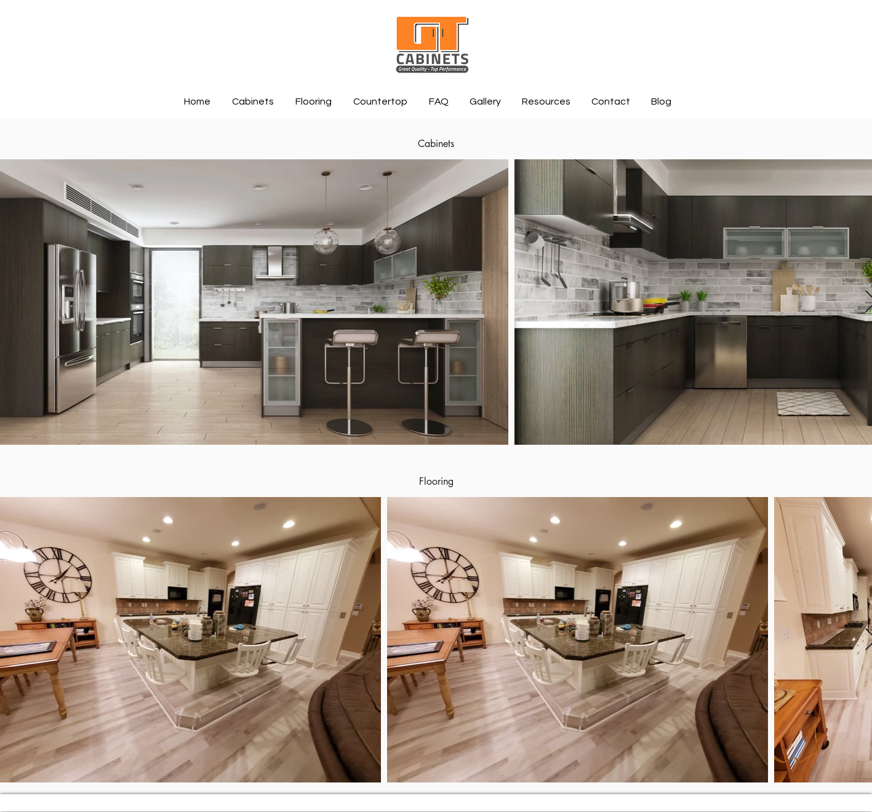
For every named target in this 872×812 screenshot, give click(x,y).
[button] (254, 101)
